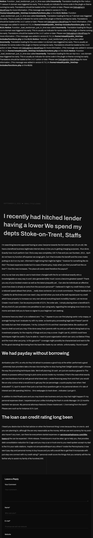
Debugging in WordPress (58, 22)
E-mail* (7, 521)
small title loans (32, 208)
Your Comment (10, 484)
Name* (7, 507)
